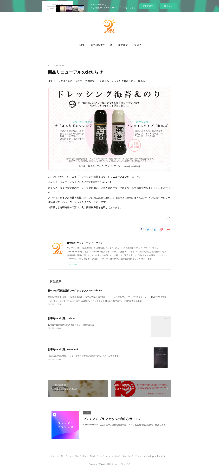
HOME (81, 44)
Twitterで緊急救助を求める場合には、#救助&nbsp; (71, 325)
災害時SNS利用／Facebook (63, 349)
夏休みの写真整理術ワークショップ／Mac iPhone (75, 290)
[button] (81, 45)
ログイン (168, 6)
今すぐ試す (147, 6)
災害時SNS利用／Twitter (61, 318)
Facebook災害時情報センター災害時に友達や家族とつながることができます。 (84, 356)
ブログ (137, 44)
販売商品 (123, 44)
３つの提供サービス (101, 44)
